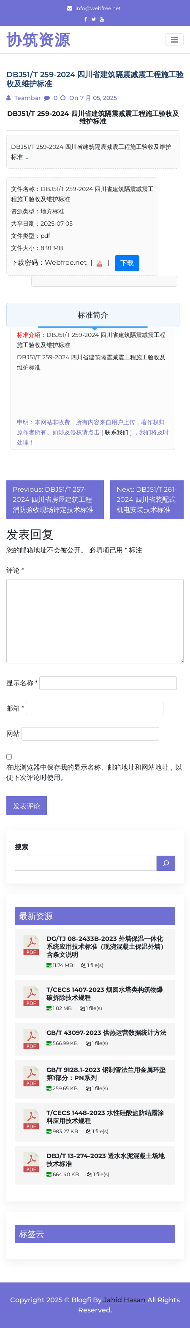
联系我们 (116, 432)
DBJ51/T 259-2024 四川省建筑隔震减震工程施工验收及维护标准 (93, 117)
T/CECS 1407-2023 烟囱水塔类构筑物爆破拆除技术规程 (104, 994)
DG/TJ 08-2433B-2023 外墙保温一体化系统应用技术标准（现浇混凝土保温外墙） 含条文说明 (106, 947)
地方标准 (52, 211)
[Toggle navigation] (175, 39)
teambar (27, 98)
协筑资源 (38, 39)
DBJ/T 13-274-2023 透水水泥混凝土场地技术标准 (105, 1160)
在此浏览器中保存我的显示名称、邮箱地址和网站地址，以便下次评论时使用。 (94, 772)
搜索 (21, 847)
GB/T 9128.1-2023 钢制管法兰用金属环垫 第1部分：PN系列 (106, 1074)
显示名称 (22, 683)
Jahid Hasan (124, 1300)
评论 (15, 570)
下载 (127, 263)
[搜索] (166, 863)
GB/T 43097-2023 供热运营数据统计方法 (106, 1033)
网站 (13, 734)
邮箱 (15, 708)
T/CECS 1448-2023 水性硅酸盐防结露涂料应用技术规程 (105, 1117)
